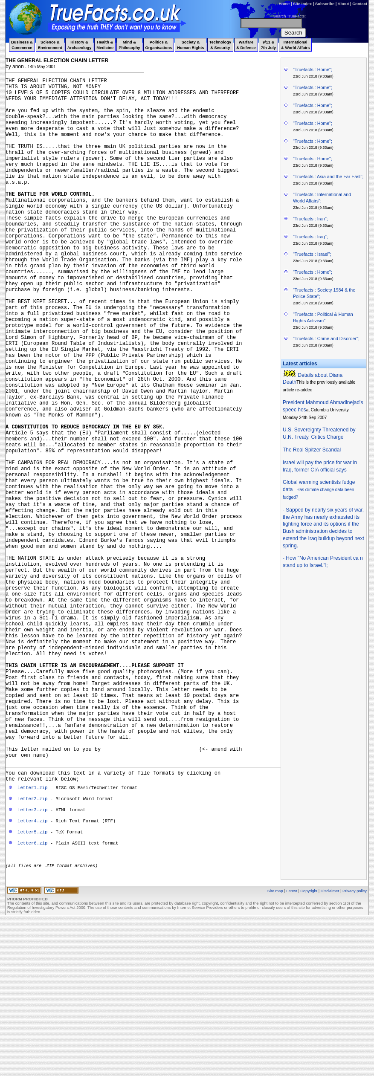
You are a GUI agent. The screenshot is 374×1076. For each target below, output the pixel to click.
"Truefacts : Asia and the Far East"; (328, 176)
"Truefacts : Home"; (312, 69)
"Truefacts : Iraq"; (310, 236)
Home (284, 4)
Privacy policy (354, 1046)
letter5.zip (32, 982)
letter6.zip (32, 993)
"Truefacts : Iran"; (310, 218)
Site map (275, 1046)
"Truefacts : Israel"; (312, 254)
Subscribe (324, 4)
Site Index (302, 4)
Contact (359, 4)
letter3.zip (32, 960)
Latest (291, 1046)
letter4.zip (32, 971)
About (343, 4)
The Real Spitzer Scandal (312, 450)
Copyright (308, 1046)
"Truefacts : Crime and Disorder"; (326, 338)
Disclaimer (330, 1046)
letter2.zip (32, 949)
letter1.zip (32, 937)
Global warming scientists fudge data (319, 489)
